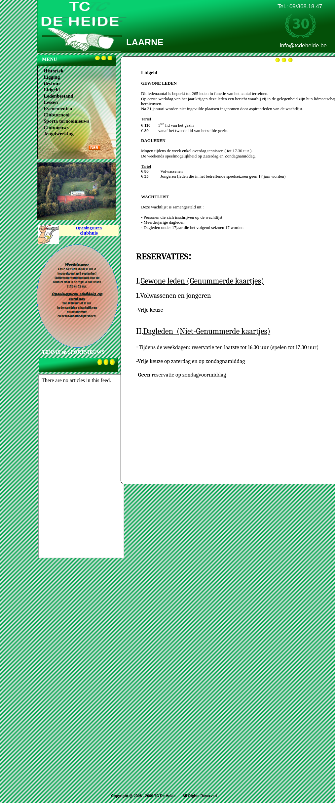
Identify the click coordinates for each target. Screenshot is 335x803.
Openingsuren (89, 227)
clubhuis (89, 233)
